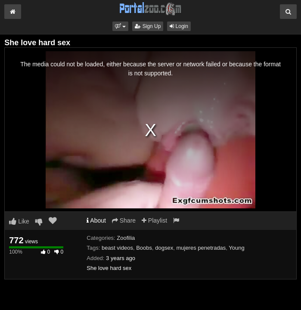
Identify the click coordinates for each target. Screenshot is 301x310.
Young (236, 248)
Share (124, 220)
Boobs (144, 248)
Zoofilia (126, 238)
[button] (120, 26)
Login (179, 26)
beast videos (117, 248)
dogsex (164, 248)
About (96, 220)
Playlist (154, 220)
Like (19, 221)
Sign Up (148, 26)
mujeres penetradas (201, 248)
